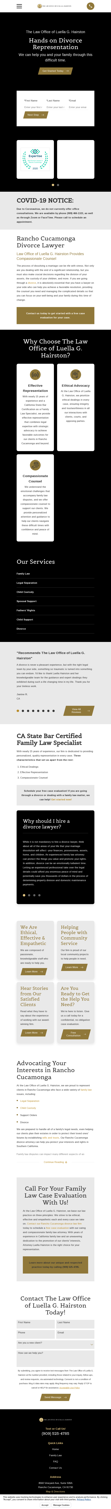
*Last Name (53, 101)
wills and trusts (50, 1139)
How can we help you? (30, 1354)
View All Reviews (80, 711)
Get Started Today (55, 71)
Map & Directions (55, 1493)
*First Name (30, 101)
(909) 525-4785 (55, 1435)
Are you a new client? (30, 1344)
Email (61, 1334)
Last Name (64, 1324)
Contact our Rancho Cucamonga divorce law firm (54, 1225)
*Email (72, 101)
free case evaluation (57, 1229)
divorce (32, 283)
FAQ (55, 1463)
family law (86, 1091)
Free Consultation (76, 1035)
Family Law (55, 1457)
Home (55, 1451)
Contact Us (55, 1469)
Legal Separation (29, 1102)
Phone (21, 1334)
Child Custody (28, 1109)
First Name (24, 1324)
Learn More (34, 972)
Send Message (55, 1399)
